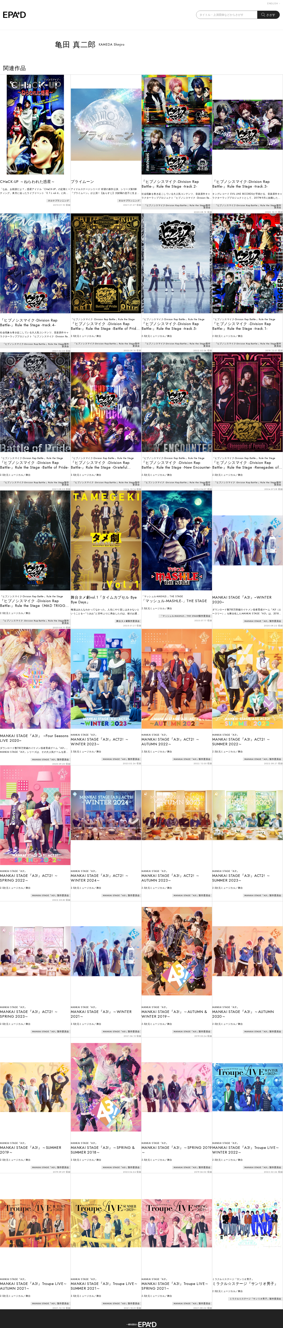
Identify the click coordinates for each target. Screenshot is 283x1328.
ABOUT (112, 1310)
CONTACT (134, 1310)
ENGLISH (273, 3)
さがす (268, 15)
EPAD (138, 1325)
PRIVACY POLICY (163, 1310)
